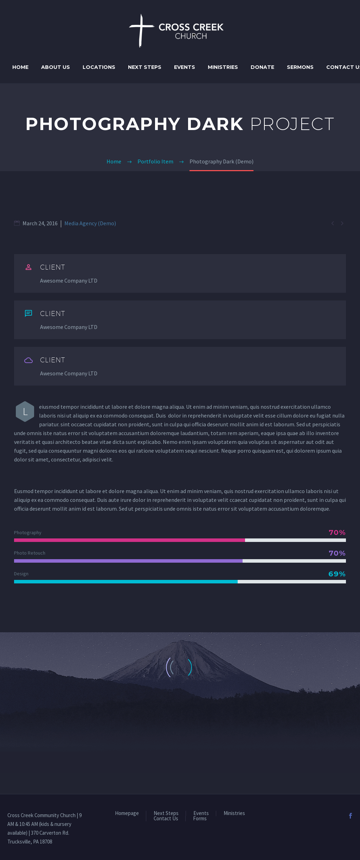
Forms (200, 818)
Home (20, 67)
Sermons (300, 67)
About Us (55, 67)
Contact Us (166, 818)
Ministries (223, 67)
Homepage (127, 813)
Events (184, 67)
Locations (99, 67)
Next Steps (144, 67)
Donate (262, 67)
